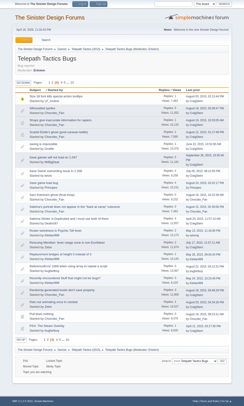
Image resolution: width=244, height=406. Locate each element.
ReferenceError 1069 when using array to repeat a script (68, 266)
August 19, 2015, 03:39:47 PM (205, 108)
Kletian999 (52, 235)
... (68, 82)
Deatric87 (51, 223)
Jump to (166, 360)
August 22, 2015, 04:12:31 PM (205, 266)
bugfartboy (52, 271)
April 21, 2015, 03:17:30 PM (203, 326)
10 (72, 82)
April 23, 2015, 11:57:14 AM (203, 218)
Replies (164, 90)
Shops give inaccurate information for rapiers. (60, 120)
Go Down (23, 82)
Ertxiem (153, 49)
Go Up (21, 339)
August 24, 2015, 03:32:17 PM (205, 183)
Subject (37, 90)
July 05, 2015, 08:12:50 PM (203, 171)
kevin (48, 175)
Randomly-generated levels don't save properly (62, 290)
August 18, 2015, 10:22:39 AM (205, 195)
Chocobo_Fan (54, 113)
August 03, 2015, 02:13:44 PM (205, 96)
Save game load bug (43, 183)
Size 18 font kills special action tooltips (56, 96)
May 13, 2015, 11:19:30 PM (203, 230)
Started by (55, 90)
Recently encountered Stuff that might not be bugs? (65, 278)
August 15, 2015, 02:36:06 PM (205, 206)
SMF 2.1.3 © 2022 (22, 401)
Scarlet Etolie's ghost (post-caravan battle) (58, 132)
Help (195, 401)
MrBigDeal (52, 162)
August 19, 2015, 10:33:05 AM (205, 120)
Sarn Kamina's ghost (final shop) (51, 195)
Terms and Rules (209, 401)
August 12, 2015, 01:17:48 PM (205, 132)
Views (176, 90)
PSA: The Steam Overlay (46, 326)
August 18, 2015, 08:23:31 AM (205, 314)
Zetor (48, 247)
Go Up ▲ (226, 401)
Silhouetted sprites (42, 108)
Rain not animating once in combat (53, 302)
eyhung (194, 235)
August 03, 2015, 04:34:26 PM (205, 302)
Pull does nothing (41, 314)
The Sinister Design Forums (49, 17)
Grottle (49, 148)
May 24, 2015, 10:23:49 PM (203, 278)
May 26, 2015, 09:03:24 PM (203, 254)
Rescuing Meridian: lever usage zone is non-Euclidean (67, 242)
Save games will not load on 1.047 (53, 157)
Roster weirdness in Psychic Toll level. (55, 230)
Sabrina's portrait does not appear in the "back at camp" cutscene (74, 206)
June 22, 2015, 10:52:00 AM (203, 144)
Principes (51, 187)
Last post (193, 90)
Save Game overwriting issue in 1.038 (55, 171)
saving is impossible (43, 144)
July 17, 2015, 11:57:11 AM (203, 242)
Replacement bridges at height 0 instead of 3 (60, 254)
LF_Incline (52, 101)
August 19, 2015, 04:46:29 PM (205, 290)
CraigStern (196, 101)
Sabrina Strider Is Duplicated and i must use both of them (69, 218)
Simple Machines (43, 401)
